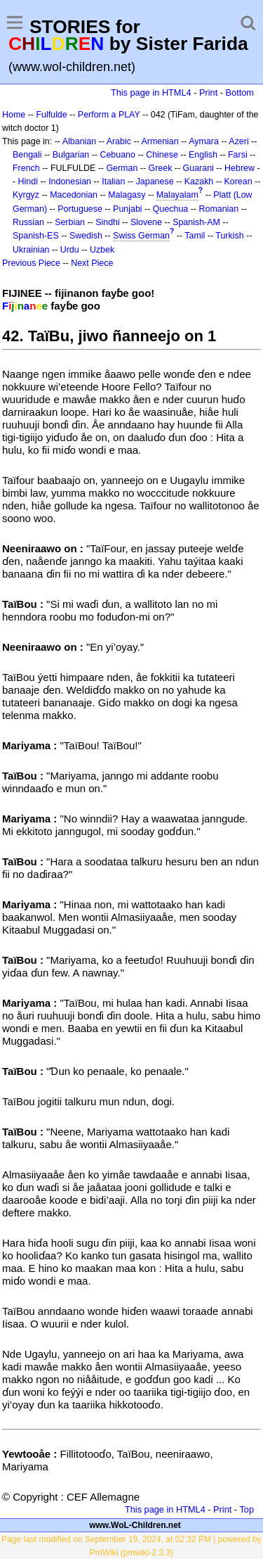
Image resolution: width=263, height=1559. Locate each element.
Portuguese (80, 209)
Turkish (229, 236)
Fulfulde (51, 115)
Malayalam (177, 195)
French (26, 168)
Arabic (119, 141)
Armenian (159, 141)
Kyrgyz (26, 195)
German (121, 168)
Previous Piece (31, 263)
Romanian (219, 209)
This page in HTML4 (151, 92)
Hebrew (239, 168)
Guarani (198, 168)
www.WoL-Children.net (135, 1525)
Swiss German (141, 236)
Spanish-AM (196, 222)
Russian (28, 222)
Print (208, 92)
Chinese (162, 155)
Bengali (27, 155)
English (203, 155)
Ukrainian (31, 250)
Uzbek (102, 250)
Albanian (79, 141)
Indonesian (69, 181)
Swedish (85, 236)
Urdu (69, 250)
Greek (161, 168)
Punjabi (127, 209)
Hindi (28, 181)
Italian (113, 181)
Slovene (146, 222)
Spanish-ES (36, 236)
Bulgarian (71, 155)
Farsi (238, 155)
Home (13, 115)
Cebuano (117, 155)
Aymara (204, 141)
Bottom (240, 92)
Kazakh (199, 181)
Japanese (155, 181)
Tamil (194, 236)
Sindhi (107, 222)
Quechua (170, 209)
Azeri (238, 141)
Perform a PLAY (109, 115)
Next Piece (92, 263)
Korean (238, 181)
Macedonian (73, 195)
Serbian (70, 222)
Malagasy (126, 195)
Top (246, 1509)
